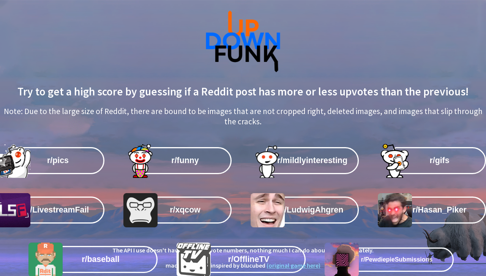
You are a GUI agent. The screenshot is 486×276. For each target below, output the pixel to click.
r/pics (58, 160)
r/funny (185, 160)
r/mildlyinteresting (312, 160)
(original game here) (293, 265)
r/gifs (439, 160)
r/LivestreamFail (58, 209)
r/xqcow (185, 209)
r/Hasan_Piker (439, 209)
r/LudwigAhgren (312, 209)
